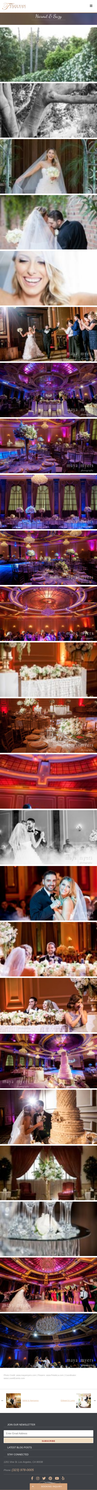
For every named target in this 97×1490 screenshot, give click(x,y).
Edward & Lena (68, 1400)
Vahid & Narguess (30, 1400)
